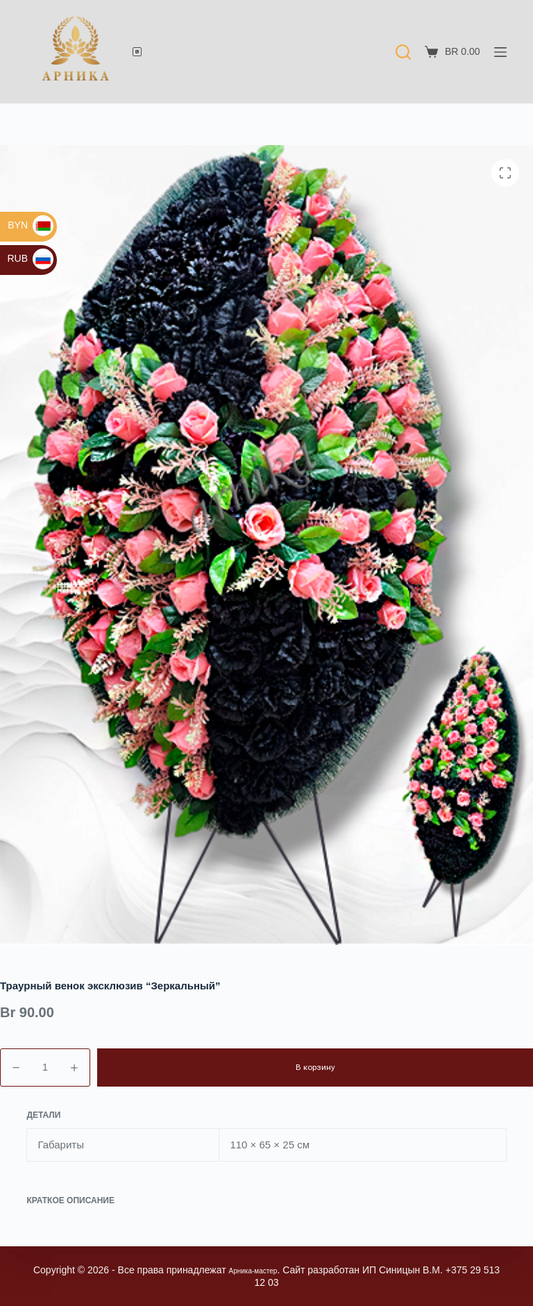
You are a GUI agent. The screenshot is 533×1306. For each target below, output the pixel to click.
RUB (30, 258)
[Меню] (500, 52)
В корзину (315, 1067)
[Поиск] (403, 52)
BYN (30, 225)
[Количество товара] (45, 1067)
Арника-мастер (262, 1269)
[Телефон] (137, 51)
